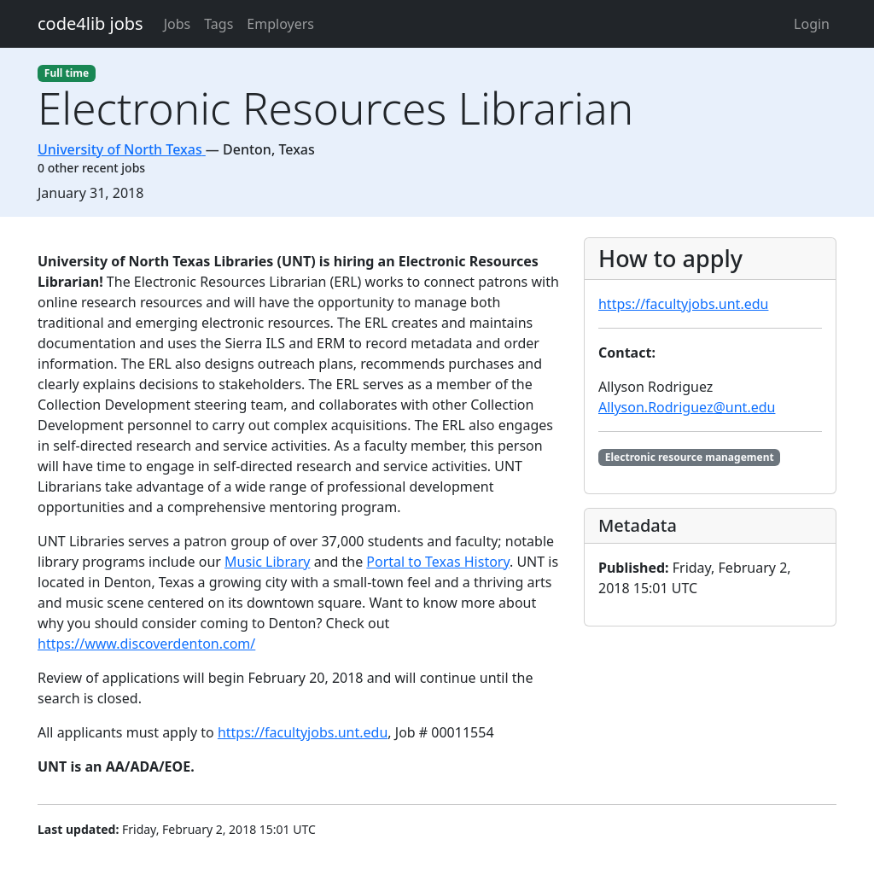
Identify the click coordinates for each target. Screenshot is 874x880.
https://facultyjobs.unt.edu (302, 732)
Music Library (267, 561)
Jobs (177, 24)
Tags (218, 24)
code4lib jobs (90, 23)
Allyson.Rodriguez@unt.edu (686, 407)
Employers (280, 24)
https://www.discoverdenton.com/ (146, 643)
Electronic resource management (689, 457)
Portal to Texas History (438, 561)
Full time (66, 73)
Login (812, 24)
